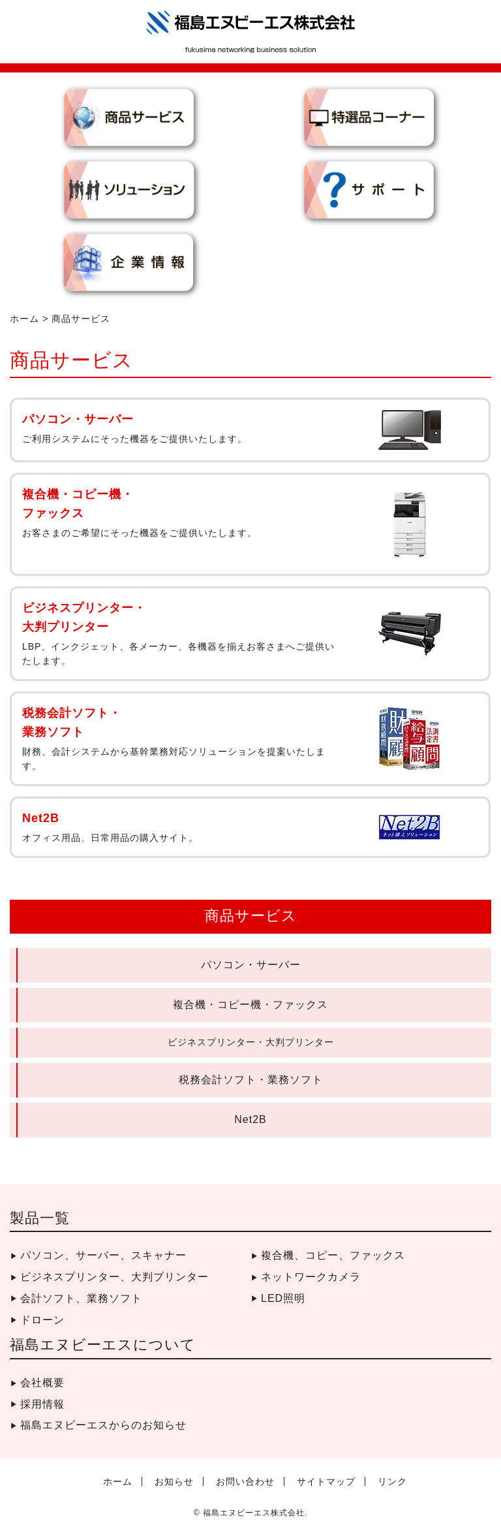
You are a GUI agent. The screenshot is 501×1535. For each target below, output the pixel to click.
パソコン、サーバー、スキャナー (103, 1255)
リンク (392, 1481)
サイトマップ (326, 1481)
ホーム (24, 318)
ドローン (42, 1319)
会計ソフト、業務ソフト (81, 1298)
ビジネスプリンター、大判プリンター (114, 1276)
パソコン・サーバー (251, 964)
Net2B (250, 1119)
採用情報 (42, 1404)
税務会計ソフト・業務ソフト (251, 1079)
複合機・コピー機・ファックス (250, 1004)
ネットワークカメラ (311, 1276)
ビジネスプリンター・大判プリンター (251, 1042)
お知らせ (174, 1481)
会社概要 (42, 1382)
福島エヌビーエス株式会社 (254, 1512)
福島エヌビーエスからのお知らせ (103, 1425)
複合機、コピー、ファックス (333, 1255)
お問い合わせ (245, 1481)
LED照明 (283, 1298)
